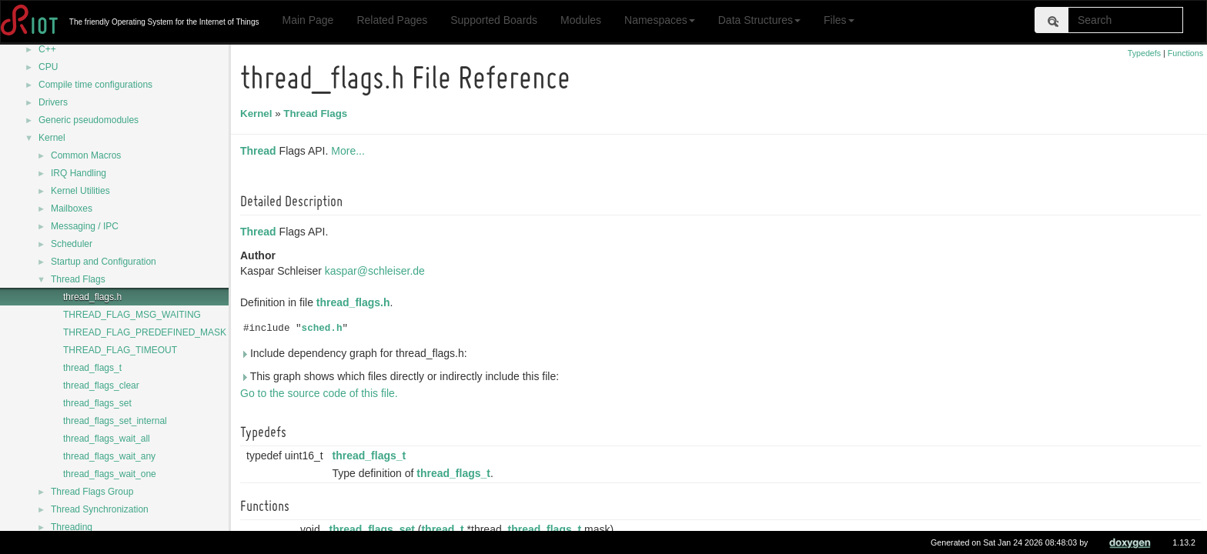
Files (839, 20)
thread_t (444, 529)
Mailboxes (71, 208)
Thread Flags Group (92, 491)
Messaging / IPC (85, 226)
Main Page (307, 20)
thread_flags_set (97, 403)
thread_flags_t (92, 367)
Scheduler (71, 244)
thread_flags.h (92, 297)
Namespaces (659, 20)
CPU (48, 67)
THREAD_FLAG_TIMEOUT (120, 350)
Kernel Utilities (80, 190)
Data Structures (759, 20)
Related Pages (391, 20)
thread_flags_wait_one (109, 474)
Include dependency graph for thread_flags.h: (356, 353)
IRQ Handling (78, 173)
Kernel (51, 137)
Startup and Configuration (103, 261)
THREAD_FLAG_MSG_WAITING (132, 314)
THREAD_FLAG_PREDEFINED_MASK (144, 332)
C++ (47, 49)
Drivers (53, 102)
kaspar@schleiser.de (377, 271)
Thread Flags (78, 279)
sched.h (324, 328)
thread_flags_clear (101, 385)
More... (350, 151)
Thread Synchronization (100, 509)
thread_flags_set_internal (115, 421)
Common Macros (86, 155)
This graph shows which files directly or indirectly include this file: (401, 376)
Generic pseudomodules (88, 120)
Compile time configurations (95, 84)
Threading (71, 527)
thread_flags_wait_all (106, 438)
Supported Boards (493, 20)
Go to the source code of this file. (321, 393)
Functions (1185, 53)
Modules (580, 20)
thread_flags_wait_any (109, 456)
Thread (260, 151)
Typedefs (1144, 53)
